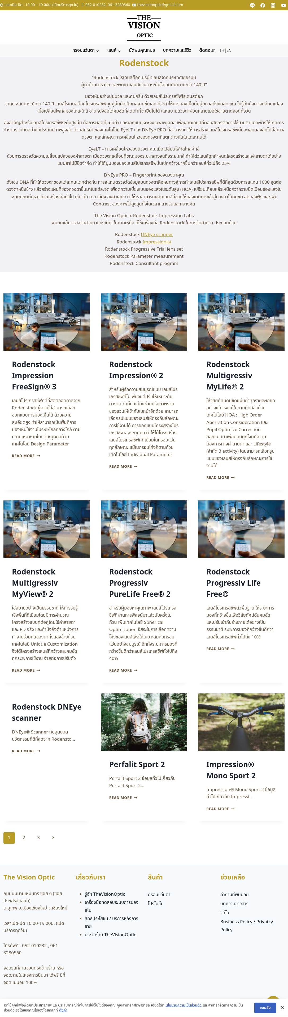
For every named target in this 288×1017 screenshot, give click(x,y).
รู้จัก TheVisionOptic (105, 894)
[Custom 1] (252, 5)
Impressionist (157, 242)
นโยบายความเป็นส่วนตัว (183, 1010)
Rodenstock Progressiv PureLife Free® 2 (140, 583)
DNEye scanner (157, 234)
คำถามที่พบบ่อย (234, 894)
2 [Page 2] (24, 837)
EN (229, 50)
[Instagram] (273, 5)
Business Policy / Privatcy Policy (246, 926)
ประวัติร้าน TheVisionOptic (110, 935)
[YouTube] (283, 5)
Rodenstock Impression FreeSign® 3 (34, 376)
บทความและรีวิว (177, 50)
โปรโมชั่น (156, 903)
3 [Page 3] (38, 837)
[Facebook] (262, 5)
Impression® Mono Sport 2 (230, 770)
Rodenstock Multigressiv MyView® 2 (35, 583)
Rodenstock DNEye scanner (47, 713)
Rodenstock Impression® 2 (136, 370)
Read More (26, 456)
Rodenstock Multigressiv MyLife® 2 (229, 376)
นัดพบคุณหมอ (142, 50)
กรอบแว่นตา (159, 894)
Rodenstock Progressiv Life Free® (233, 583)
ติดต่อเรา (207, 50)
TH (222, 50)
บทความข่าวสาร (234, 903)
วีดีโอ (224, 912)
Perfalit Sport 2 (137, 765)
